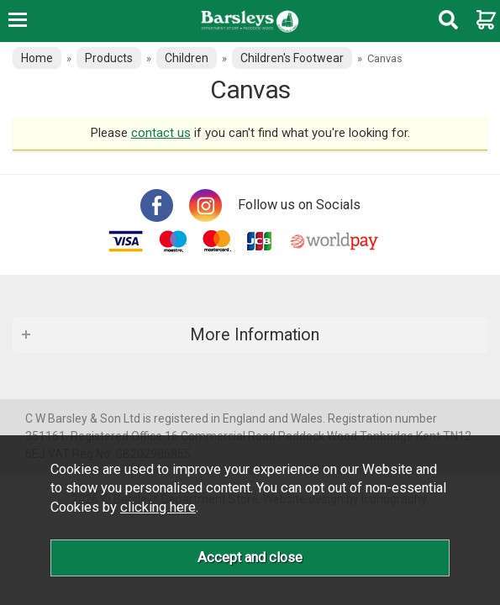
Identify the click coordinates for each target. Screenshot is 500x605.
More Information (254, 335)
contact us (161, 132)
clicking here (158, 507)
